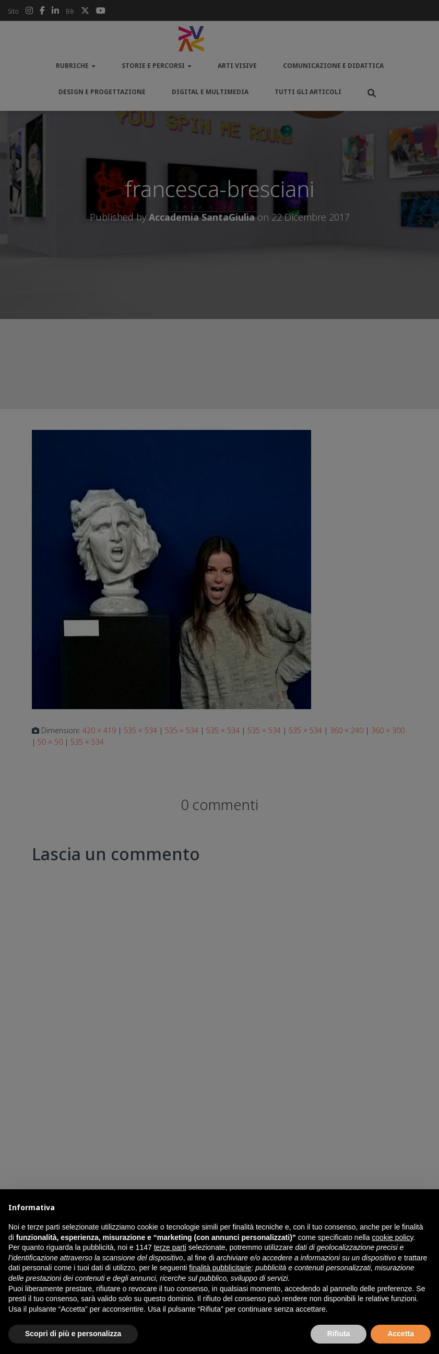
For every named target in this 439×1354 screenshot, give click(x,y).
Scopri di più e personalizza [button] (73, 1333)
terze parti (170, 1247)
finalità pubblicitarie (220, 1268)
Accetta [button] (400, 1333)
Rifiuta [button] (338, 1333)
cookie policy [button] (392, 1237)
